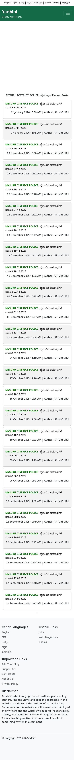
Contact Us (8, 674)
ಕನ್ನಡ (29, 3)
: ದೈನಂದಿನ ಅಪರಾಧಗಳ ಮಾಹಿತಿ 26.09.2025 (33, 536)
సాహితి (56, 3)
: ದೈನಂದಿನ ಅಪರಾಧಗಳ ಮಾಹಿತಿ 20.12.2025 (33, 229)
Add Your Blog (10, 664)
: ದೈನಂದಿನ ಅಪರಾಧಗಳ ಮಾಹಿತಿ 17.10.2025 (33, 372)
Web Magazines (48, 637)
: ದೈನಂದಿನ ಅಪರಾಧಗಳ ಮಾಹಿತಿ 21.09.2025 (33, 597)
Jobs (41, 632)
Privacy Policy (10, 684)
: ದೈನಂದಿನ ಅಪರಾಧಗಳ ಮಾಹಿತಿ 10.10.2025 (33, 433)
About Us (7, 679)
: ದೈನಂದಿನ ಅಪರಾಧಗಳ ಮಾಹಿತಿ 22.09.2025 (33, 576)
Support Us (8, 669)
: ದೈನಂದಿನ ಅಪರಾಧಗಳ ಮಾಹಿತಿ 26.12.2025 (33, 187)
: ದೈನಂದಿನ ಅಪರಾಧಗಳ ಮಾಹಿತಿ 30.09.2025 (33, 495)
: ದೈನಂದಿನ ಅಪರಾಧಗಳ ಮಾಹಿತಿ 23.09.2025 (33, 556)
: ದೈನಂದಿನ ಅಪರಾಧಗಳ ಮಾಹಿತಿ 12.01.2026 (33, 106)
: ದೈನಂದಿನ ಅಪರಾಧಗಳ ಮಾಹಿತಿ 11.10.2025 (33, 413)
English (7, 3)
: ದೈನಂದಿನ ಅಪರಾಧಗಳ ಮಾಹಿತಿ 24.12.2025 (33, 208)
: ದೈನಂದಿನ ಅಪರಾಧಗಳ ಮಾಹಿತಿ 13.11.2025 (33, 331)
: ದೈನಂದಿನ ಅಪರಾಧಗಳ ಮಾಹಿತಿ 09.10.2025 (33, 454)
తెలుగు (48, 3)
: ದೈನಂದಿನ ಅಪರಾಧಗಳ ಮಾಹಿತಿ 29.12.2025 (33, 147)
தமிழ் (21, 3)
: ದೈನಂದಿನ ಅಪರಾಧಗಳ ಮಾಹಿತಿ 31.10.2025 (33, 351)
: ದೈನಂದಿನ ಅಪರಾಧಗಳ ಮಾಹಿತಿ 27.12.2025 (33, 167)
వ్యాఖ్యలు (66, 3)
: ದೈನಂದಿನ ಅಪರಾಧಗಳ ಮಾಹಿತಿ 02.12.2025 (33, 290)
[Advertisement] (37, 57)
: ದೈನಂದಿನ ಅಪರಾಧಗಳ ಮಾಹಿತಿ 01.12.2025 (33, 310)
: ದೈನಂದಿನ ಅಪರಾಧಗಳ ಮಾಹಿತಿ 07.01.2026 (33, 126)
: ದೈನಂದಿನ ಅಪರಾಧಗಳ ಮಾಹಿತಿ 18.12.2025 (33, 269)
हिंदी (15, 3)
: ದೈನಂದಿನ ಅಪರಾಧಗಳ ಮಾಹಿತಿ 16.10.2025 (33, 392)
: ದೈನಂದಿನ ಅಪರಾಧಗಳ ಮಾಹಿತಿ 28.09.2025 (33, 515)
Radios (43, 642)
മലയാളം (37, 3)
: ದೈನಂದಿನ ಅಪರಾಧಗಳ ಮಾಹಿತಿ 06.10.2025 (33, 474)
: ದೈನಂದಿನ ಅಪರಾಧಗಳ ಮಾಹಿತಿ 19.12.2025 (33, 249)
